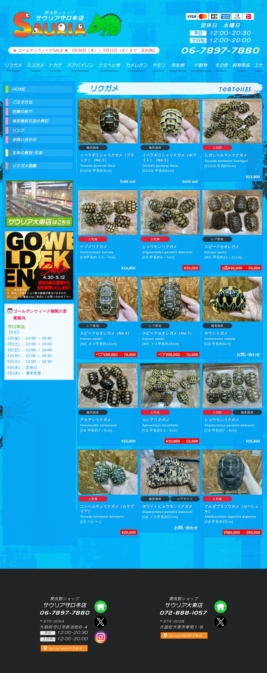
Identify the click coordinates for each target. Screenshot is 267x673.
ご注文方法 (22, 102)
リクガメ (13, 67)
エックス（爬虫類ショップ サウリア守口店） (100, 622)
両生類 (177, 67)
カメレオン (136, 67)
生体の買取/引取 (27, 153)
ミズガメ (35, 67)
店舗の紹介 (22, 111)
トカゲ (55, 67)
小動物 (200, 67)
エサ (258, 67)
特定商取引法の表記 (30, 121)
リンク (18, 130)
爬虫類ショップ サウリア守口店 (100, 607)
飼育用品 (241, 67)
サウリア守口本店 (59, 15)
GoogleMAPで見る (65, 648)
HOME (19, 89)
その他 (221, 67)
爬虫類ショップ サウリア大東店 (39, 199)
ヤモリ (158, 67)
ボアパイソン (80, 67)
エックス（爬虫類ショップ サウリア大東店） (220, 622)
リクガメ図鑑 (24, 166)
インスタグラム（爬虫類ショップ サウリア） (100, 637)
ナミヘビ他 (109, 67)
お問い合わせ (24, 140)
